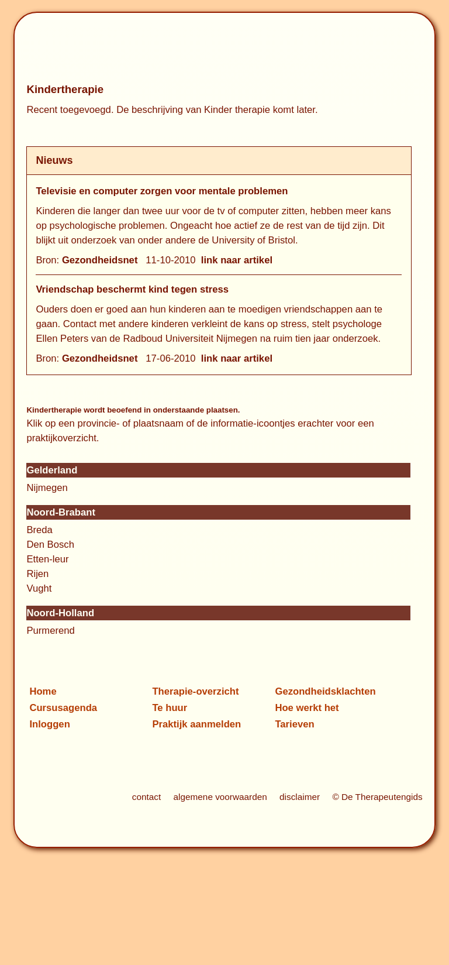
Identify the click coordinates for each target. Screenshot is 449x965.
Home (42, 691)
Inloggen (49, 724)
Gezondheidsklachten (325, 691)
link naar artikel (236, 260)
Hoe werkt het (307, 707)
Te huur (169, 707)
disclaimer (299, 797)
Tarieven (294, 724)
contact (146, 797)
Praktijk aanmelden (196, 724)
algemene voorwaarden (220, 797)
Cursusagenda (63, 707)
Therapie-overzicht (195, 691)
